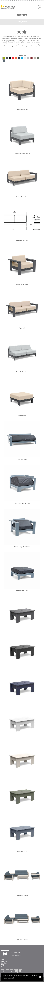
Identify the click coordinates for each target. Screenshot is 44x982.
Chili (31, 58)
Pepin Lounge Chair (22, 284)
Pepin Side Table (22, 851)
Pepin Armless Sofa (22, 372)
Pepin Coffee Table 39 (22, 895)
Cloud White (25, 58)
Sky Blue (22, 58)
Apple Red (13, 58)
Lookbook (4, 963)
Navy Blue (19, 58)
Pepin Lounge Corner (22, 109)
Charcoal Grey (7, 58)
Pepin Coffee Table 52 (22, 939)
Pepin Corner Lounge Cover (22, 503)
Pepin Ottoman (22, 415)
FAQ (2, 965)
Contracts (4, 961)
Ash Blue (4, 61)
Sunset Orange (16, 58)
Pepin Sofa (22, 328)
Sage (38, 58)
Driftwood (28, 58)
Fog (35, 58)
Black (10, 58)
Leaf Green (4, 58)
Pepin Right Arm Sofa (22, 240)
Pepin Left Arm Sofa (22, 197)
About (3, 959)
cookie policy (11, 978)
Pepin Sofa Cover (22, 459)
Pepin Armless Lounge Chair (22, 153)
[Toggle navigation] (39, 7)
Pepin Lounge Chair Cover (22, 547)
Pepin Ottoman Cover (22, 590)
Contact (3, 967)
